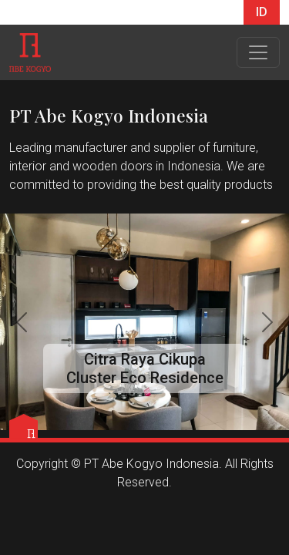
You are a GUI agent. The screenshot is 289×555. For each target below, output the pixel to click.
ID (261, 12)
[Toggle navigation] (258, 52)
